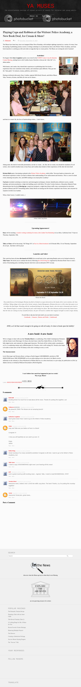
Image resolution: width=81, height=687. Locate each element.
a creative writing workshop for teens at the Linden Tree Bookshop (35, 232)
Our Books (46, 16)
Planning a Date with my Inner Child (16, 615)
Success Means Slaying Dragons (17, 639)
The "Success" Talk (13, 642)
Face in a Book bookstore (41, 243)
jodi (10, 472)
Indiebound (53, 317)
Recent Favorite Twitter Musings (17, 627)
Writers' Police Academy (38, 173)
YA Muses (40, 6)
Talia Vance (12, 462)
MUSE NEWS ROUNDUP (14, 382)
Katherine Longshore (14, 416)
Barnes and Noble (43, 317)
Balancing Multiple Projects (15, 630)
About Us (34, 16)
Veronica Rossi (12, 481)
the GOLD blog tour (44, 260)
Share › (13, 402)
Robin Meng (12, 450)
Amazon (34, 317)
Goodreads (27, 317)
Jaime (10, 426)
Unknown (11, 407)
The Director (11, 633)
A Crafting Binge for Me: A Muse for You (17, 623)
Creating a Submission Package (16, 636)
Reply (10, 402)
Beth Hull (11, 397)
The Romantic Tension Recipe (16, 611)
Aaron (10, 493)
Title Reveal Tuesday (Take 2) (16, 619)
